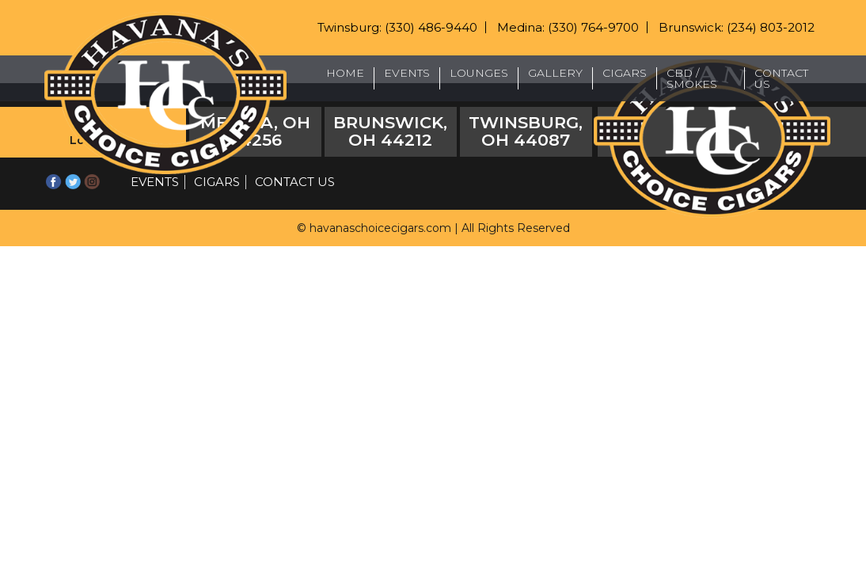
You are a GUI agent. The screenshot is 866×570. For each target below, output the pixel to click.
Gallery (555, 72)
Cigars (624, 72)
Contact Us (781, 78)
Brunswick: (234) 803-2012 (737, 27)
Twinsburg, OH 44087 (526, 131)
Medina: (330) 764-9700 (568, 27)
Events (407, 72)
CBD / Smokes (692, 78)
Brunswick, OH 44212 (390, 131)
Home (345, 72)
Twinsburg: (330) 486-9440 (397, 27)
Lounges (479, 72)
